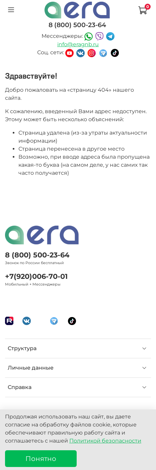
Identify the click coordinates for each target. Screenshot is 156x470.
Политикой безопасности (105, 441)
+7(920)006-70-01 (36, 276)
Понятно (40, 459)
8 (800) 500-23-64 (37, 255)
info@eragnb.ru (78, 44)
